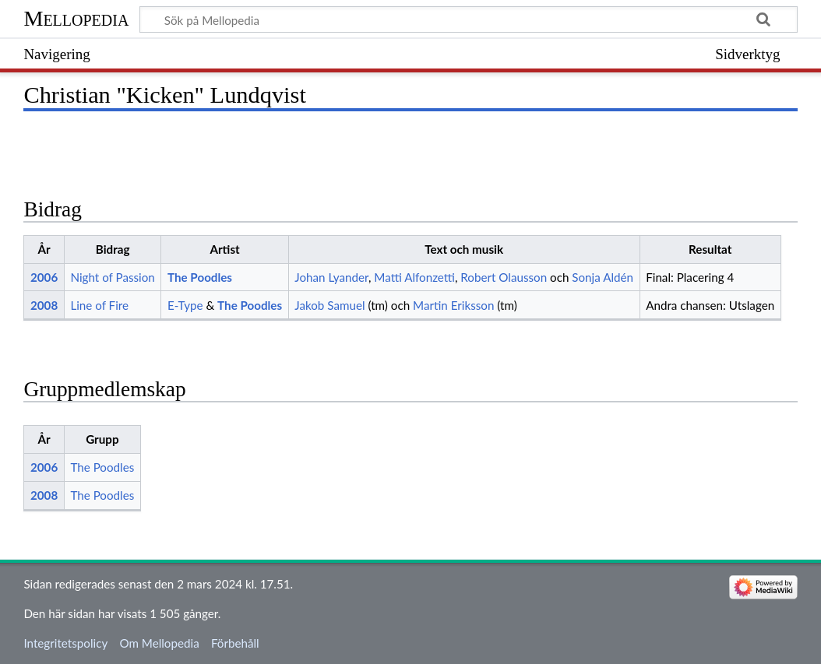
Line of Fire (99, 305)
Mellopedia (76, 18)
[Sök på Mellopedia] (468, 19)
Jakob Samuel (329, 305)
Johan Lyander (331, 277)
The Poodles (199, 277)
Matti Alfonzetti (414, 277)
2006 (44, 277)
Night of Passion (112, 277)
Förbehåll (235, 643)
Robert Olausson (503, 277)
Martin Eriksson (453, 305)
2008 (44, 305)
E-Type (185, 305)
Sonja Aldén (602, 277)
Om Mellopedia (159, 643)
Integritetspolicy (65, 643)
